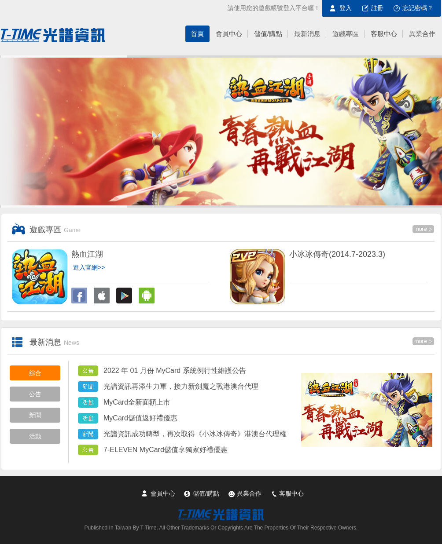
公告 (35, 394)
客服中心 (291, 493)
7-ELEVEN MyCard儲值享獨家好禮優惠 (165, 449)
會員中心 (163, 493)
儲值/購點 (206, 493)
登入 (345, 7)
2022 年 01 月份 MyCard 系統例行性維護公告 (174, 370)
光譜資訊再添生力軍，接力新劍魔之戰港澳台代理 (180, 386)
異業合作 (249, 493)
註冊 (377, 7)
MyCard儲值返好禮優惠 (140, 418)
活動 (35, 436)
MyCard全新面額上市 (136, 402)
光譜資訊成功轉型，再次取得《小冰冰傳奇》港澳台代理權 (195, 434)
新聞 (35, 415)
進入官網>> (89, 267)
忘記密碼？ (417, 7)
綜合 (35, 372)
